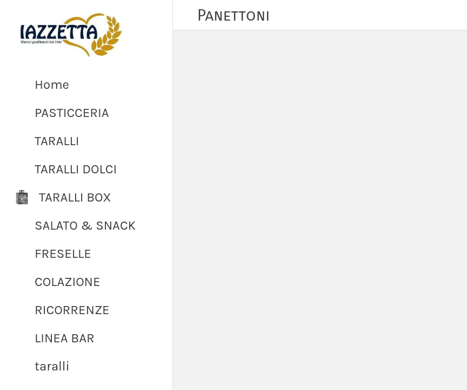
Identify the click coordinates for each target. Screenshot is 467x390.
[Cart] (425, 15)
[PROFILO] (452, 15)
